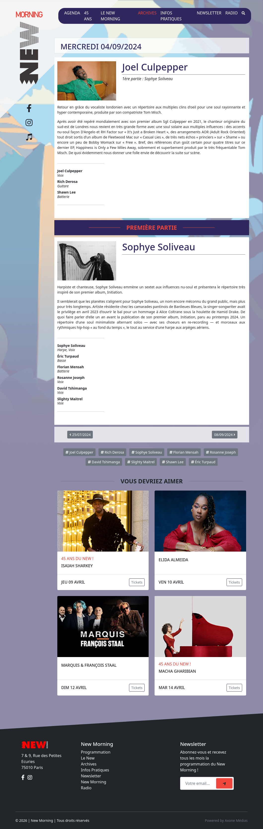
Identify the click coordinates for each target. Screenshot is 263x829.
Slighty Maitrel (141, 462)
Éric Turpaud (203, 462)
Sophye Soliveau (147, 452)
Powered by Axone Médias (226, 820)
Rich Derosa (112, 452)
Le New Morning (110, 16)
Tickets (136, 582)
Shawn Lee (172, 462)
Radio (231, 13)
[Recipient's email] (198, 783)
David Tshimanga (104, 462)
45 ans (88, 16)
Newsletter (209, 13)
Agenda (72, 13)
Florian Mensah (183, 452)
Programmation (95, 752)
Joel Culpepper (79, 452)
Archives (147, 13)
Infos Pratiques (95, 770)
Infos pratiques (171, 16)
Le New (88, 758)
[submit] (224, 783)
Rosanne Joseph (221, 452)
